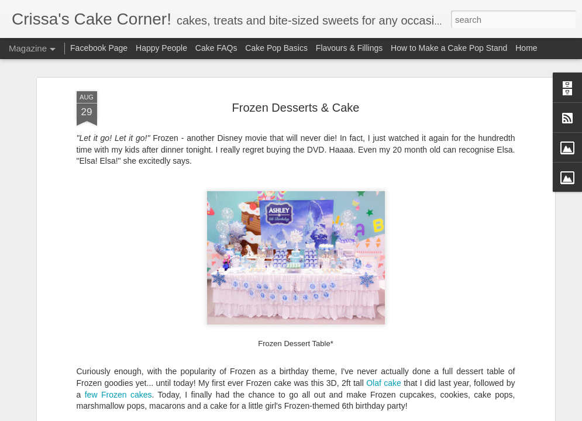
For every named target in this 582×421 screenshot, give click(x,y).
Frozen (114, 346)
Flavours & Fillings (349, 48)
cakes (141, 346)
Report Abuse (361, 414)
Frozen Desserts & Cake (296, 59)
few (91, 346)
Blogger (328, 414)
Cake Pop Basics (276, 48)
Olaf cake (383, 335)
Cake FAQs (216, 48)
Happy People (161, 48)
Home (526, 48)
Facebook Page (99, 48)
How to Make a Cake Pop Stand (449, 48)
